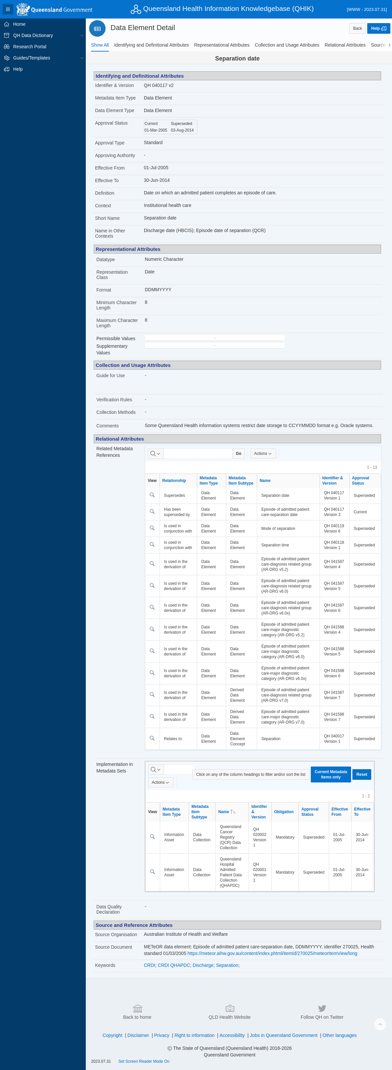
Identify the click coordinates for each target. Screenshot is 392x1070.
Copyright (112, 1035)
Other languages (340, 1035)
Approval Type (109, 142)
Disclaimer (138, 1035)
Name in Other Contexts (110, 233)
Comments (107, 425)
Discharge (203, 965)
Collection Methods (116, 412)
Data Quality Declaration (109, 909)
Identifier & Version (114, 85)
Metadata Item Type (115, 97)
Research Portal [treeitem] (29, 46)
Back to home (137, 1011)
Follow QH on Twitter (322, 1011)
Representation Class (112, 274)
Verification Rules (114, 399)
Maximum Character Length (117, 323)
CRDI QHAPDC (174, 965)
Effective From (110, 168)
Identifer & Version (259, 811)
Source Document (113, 947)
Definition (104, 193)
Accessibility (232, 1035)
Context (103, 205)
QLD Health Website (229, 1011)
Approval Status (111, 123)
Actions (263, 453)
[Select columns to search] (156, 453)
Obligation (284, 812)
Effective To (107, 180)
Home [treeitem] (19, 24)
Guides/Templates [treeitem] (31, 57)
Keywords (105, 965)
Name (265, 480)
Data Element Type (114, 110)
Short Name (107, 218)
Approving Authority (115, 155)
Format (103, 290)
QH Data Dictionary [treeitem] (33, 35)
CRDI (149, 965)
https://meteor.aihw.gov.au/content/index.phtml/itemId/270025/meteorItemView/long (272, 953)
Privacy (161, 1035)
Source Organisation (116, 934)
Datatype (105, 259)
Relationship (174, 480)
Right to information (194, 1035)
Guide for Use (110, 375)
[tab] (100, 45)
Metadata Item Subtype (241, 481)
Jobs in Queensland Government (283, 1035)
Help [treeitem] (18, 69)
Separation (227, 965)
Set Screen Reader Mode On (144, 1061)
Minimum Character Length (116, 305)
